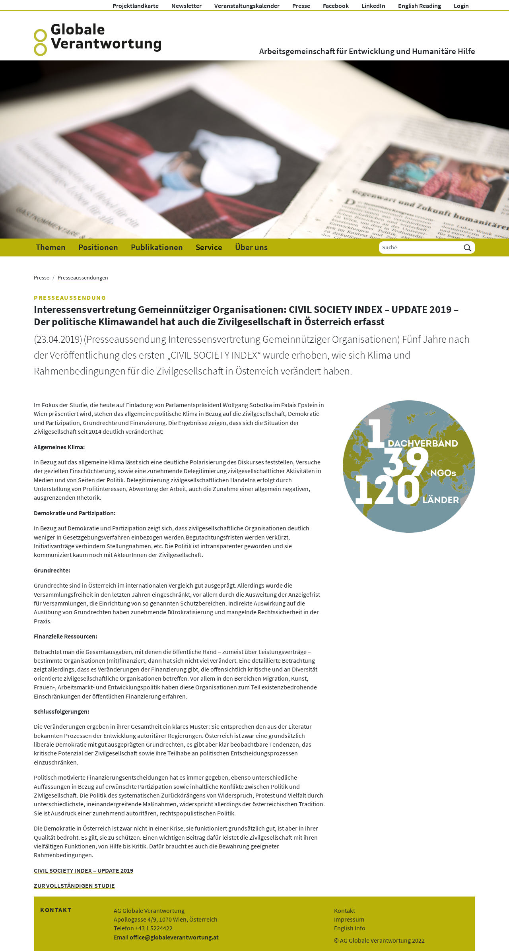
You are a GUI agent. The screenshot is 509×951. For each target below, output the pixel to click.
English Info (349, 928)
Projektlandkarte (136, 6)
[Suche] (419, 247)
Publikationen (157, 247)
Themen (51, 247)
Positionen (98, 247)
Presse (301, 6)
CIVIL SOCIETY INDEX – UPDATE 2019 (83, 870)
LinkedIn (373, 6)
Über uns (251, 247)
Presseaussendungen (83, 277)
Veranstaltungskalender (247, 6)
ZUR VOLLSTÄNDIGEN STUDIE (74, 885)
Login (461, 6)
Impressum (349, 919)
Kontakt (344, 910)
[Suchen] (467, 247)
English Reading (419, 6)
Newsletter (186, 6)
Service (209, 247)
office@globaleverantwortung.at (174, 937)
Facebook (336, 6)
